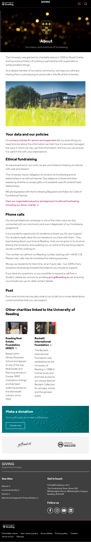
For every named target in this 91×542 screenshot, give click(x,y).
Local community (10, 490)
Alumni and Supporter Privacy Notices (19, 498)
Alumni (5, 486)
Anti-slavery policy (29, 533)
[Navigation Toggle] (79, 4)
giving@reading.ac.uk (61, 277)
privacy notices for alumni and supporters (33, 140)
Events (5, 494)
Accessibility (46, 533)
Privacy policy (61, 533)
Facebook (50, 510)
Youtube (64, 510)
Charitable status (10, 533)
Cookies (74, 533)
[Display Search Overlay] (86, 4)
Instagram (57, 510)
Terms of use (8, 537)
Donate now (15, 425)
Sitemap (20, 537)
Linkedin (71, 510)
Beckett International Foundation (43, 342)
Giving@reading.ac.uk (57, 485)
